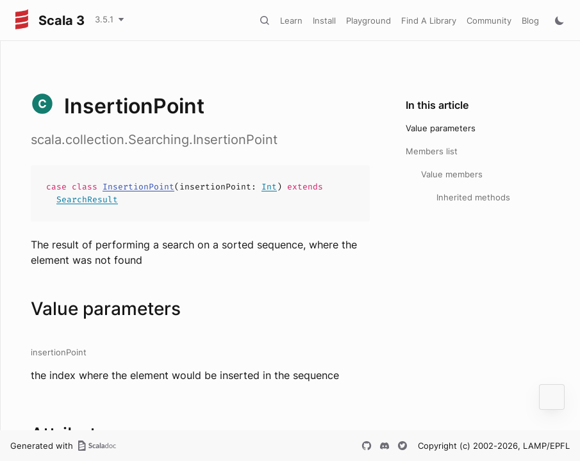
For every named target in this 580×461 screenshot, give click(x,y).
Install (324, 20)
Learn (291, 20)
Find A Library (428, 20)
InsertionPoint (138, 186)
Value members (452, 174)
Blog (530, 20)
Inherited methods (473, 197)
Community (489, 20)
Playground (368, 20)
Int (269, 186)
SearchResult (87, 199)
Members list (432, 151)
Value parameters (441, 128)
